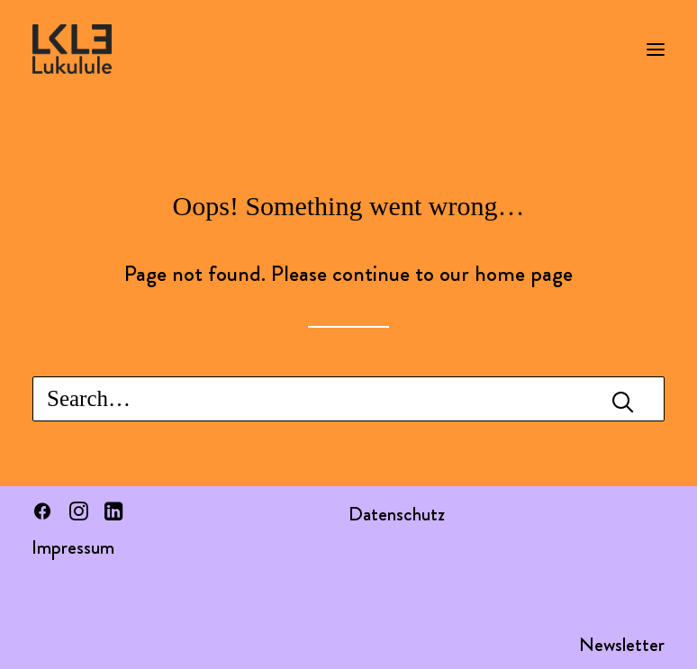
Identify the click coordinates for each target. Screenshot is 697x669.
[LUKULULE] (72, 49)
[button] (655, 49)
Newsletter (622, 644)
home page (524, 274)
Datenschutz (396, 514)
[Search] (348, 398)
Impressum (73, 547)
